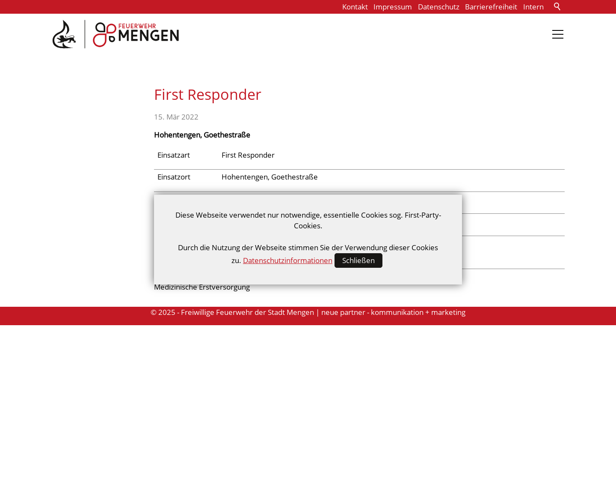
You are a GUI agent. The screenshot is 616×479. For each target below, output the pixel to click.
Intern (533, 7)
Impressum (392, 7)
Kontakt (355, 7)
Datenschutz (438, 7)
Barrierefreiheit (491, 7)
